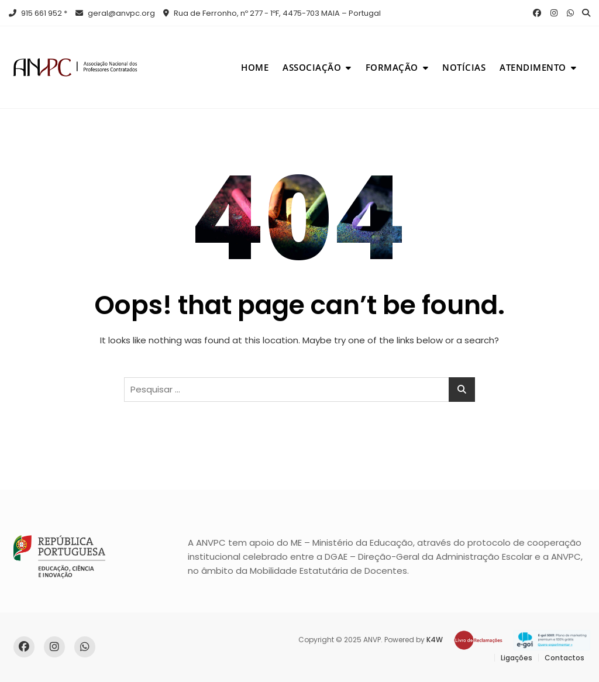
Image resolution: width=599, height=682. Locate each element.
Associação (312, 67)
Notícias (464, 67)
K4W (434, 640)
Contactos (564, 658)
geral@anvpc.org (115, 13)
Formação (392, 67)
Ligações (516, 658)
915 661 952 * (38, 13)
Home (254, 67)
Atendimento (533, 67)
